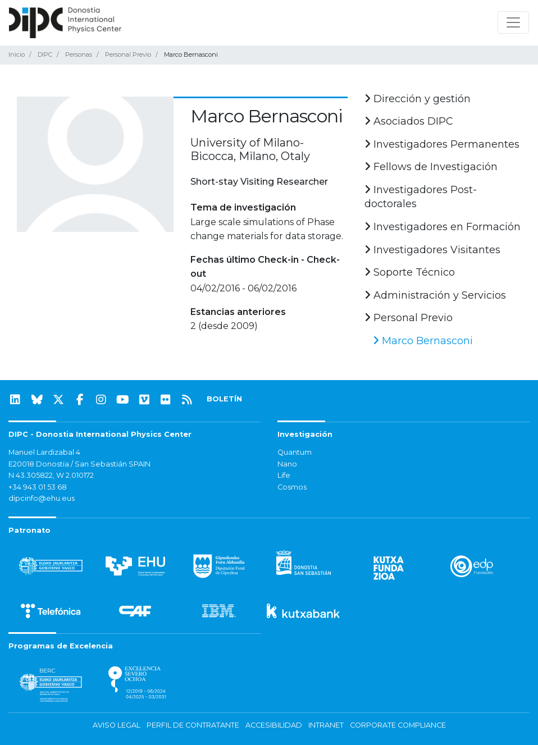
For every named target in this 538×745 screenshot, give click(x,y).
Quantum (294, 452)
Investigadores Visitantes (432, 250)
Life (283, 475)
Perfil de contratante (193, 725)
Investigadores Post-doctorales (420, 197)
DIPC (45, 54)
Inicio (16, 54)
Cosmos (292, 487)
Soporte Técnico (409, 272)
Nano (287, 464)
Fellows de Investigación (431, 167)
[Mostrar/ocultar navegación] (513, 22)
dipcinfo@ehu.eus (41, 498)
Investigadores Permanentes (441, 144)
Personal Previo (128, 54)
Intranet (326, 725)
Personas (78, 54)
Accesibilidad (273, 725)
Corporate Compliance (398, 725)
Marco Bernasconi (423, 341)
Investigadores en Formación (442, 227)
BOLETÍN (224, 399)
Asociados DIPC (408, 121)
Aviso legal (116, 725)
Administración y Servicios (435, 295)
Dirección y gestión (417, 99)
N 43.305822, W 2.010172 (51, 475)
